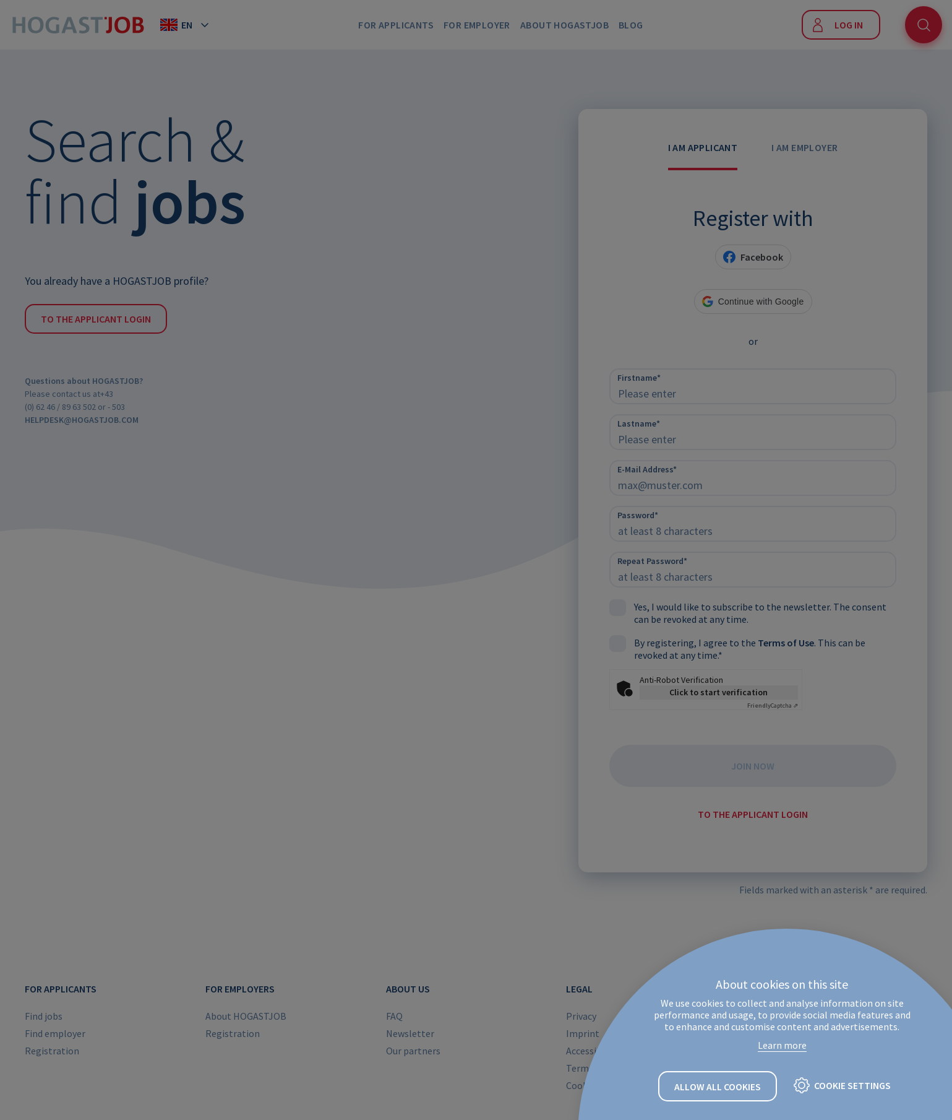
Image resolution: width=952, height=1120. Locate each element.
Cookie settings (852, 1086)
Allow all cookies (717, 1087)
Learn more (782, 1046)
